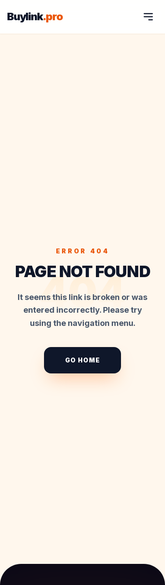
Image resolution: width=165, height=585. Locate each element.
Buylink (35, 17)
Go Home (82, 360)
